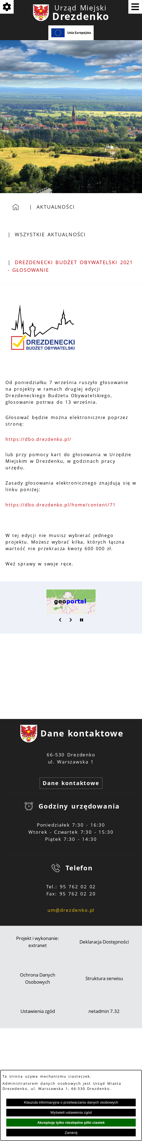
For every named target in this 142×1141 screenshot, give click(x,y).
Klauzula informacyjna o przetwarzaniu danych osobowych (71, 1102)
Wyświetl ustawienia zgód (71, 1112)
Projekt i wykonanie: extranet (37, 941)
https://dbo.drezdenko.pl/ (38, 439)
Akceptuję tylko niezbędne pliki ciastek (71, 1123)
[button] (60, 620)
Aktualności (56, 207)
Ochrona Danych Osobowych (37, 978)
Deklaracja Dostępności (104, 942)
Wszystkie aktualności (50, 234)
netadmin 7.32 (104, 1011)
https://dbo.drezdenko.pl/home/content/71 (60, 505)
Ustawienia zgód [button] (37, 1011)
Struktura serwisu (104, 978)
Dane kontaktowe (71, 783)
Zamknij (71, 1133)
